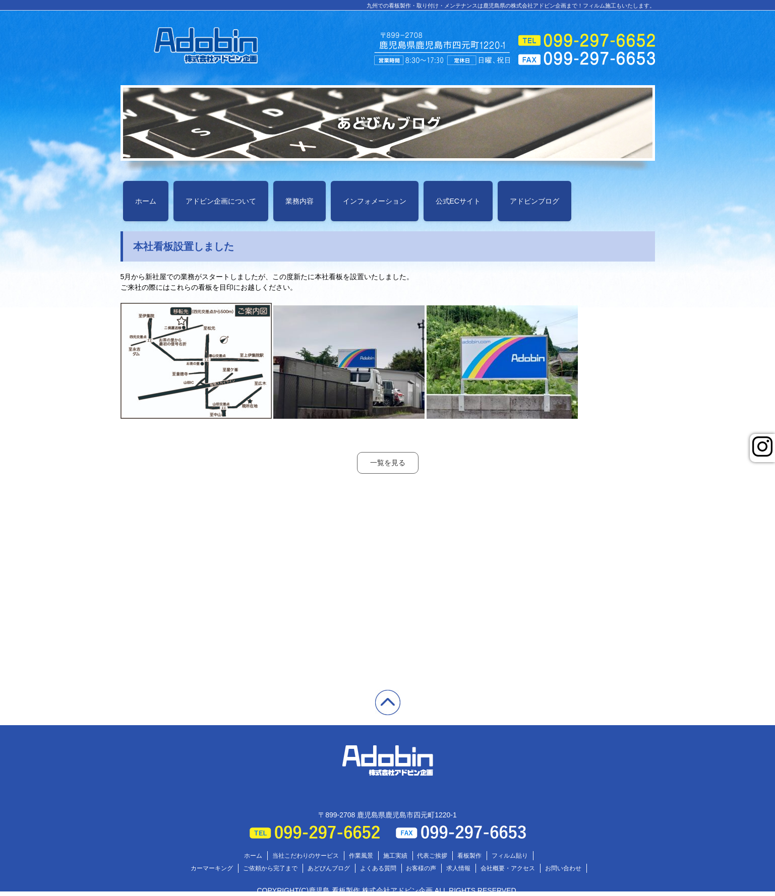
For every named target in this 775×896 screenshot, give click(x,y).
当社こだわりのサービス (305, 855)
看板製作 (469, 855)
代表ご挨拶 (432, 855)
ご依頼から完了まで (270, 868)
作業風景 (361, 855)
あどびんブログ (329, 868)
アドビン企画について (221, 201)
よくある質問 (378, 868)
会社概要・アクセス (508, 868)
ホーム (145, 201)
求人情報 (458, 868)
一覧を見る (387, 463)
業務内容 (299, 201)
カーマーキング (212, 868)
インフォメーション (374, 201)
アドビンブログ (534, 201)
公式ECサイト (458, 201)
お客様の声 (421, 868)
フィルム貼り (510, 855)
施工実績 (395, 855)
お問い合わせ (563, 868)
